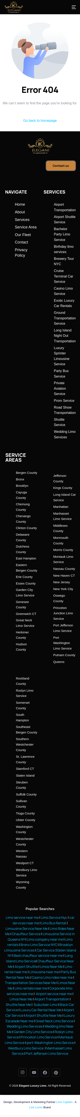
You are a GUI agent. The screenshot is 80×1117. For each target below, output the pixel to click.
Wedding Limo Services (24, 1026)
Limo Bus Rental (53, 923)
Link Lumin (36, 1107)
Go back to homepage (40, 120)
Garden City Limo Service (33, 1031)
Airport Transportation (51, 999)
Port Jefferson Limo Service (47, 1053)
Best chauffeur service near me (38, 955)
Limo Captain (64, 1102)
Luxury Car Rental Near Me (40, 1010)
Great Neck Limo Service (54, 1021)
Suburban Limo (45, 1004)
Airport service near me (53, 993)
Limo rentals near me (31, 988)
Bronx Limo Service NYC (38, 944)
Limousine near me (44, 972)
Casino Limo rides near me (52, 977)
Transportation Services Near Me (30, 982)
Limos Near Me (51, 966)
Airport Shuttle (26, 966)
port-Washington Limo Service (50, 1042)
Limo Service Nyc (54, 917)
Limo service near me (22, 917)
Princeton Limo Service (39, 1037)
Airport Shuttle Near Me (43, 1015)
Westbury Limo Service (26, 1048)
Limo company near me (45, 939)
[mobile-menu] (69, 7)
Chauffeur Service (26, 934)
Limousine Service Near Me (27, 928)
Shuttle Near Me (18, 1004)
